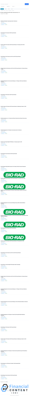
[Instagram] (17, 393)
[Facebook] (13, 393)
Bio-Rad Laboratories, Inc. (4, 23)
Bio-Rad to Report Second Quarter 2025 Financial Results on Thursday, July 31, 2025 (13, 178)
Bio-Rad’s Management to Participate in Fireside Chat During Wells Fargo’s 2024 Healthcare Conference (14, 351)
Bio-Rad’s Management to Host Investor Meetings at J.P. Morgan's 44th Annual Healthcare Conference (14, 81)
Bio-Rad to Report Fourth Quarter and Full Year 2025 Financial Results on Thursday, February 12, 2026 (14, 69)
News (4, 10)
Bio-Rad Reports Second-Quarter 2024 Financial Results (9, 375)
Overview (2, 10)
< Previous (2, 13)
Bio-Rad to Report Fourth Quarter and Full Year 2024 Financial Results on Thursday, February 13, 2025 (14, 277)
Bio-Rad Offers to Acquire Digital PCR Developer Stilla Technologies (10, 264)
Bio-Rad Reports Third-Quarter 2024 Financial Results (8, 327)
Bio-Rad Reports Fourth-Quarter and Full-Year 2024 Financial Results (11, 252)
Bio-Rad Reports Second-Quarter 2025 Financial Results (9, 153)
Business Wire (3, 24)
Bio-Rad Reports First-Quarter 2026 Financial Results (8, 32)
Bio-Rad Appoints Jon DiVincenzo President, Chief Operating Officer (10, 363)
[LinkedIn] (15, 393)
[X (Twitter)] (11, 393)
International (9, 10)
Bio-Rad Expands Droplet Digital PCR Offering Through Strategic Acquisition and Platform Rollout (14, 190)
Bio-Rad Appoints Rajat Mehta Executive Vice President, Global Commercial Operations (13, 166)
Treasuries (13, 10)
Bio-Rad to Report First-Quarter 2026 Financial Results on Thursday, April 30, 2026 (12, 44)
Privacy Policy (16, 390)
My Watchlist (8, 6)
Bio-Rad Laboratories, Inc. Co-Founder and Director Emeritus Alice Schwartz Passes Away (14, 118)
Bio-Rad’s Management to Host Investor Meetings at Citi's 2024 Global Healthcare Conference (14, 301)
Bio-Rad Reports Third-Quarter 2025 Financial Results (8, 94)
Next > (7, 13)
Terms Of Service (22, 390)
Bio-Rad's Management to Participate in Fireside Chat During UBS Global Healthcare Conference (13, 315)
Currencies (6, 10)
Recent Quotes (2, 6)
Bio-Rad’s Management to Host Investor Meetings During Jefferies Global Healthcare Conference (13, 203)
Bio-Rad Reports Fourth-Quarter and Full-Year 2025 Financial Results (11, 56)
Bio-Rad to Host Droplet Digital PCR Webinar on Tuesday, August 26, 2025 (11, 141)
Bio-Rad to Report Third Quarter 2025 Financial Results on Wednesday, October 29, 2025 (13, 106)
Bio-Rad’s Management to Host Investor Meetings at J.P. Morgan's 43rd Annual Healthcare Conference (14, 289)
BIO (6, 24)
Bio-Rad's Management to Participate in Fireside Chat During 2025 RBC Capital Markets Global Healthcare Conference (14, 216)
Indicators (13, 6)
